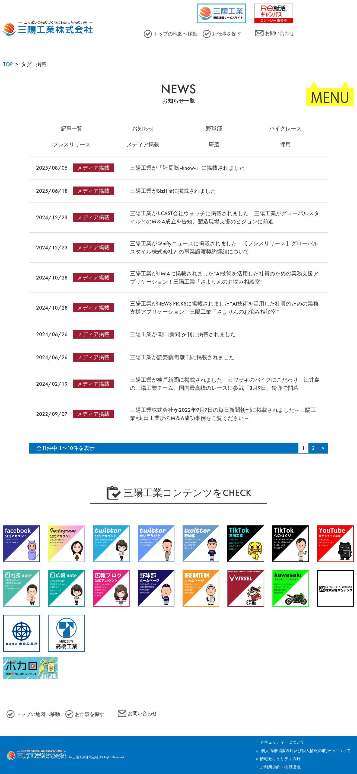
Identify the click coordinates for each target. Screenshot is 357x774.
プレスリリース (72, 144)
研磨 (214, 144)
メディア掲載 (143, 144)
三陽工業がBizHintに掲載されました (173, 190)
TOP (8, 64)
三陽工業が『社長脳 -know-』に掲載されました (187, 167)
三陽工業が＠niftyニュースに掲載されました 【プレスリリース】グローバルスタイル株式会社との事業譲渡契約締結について (224, 247)
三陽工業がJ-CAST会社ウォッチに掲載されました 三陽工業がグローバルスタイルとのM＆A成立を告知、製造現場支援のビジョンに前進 (224, 217)
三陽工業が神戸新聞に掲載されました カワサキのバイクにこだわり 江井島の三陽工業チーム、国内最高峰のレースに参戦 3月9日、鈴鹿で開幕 (225, 383)
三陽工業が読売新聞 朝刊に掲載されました (185, 357)
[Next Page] (322, 448)
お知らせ (143, 128)
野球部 (214, 128)
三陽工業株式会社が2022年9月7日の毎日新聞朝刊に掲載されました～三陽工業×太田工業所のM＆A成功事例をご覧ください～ (223, 414)
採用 (285, 144)
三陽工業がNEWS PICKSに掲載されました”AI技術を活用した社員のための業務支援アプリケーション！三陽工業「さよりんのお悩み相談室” (224, 307)
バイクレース (285, 128)
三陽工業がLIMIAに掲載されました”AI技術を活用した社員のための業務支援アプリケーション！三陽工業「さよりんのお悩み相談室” (224, 277)
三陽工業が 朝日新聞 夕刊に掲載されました (185, 334)
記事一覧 (71, 128)
